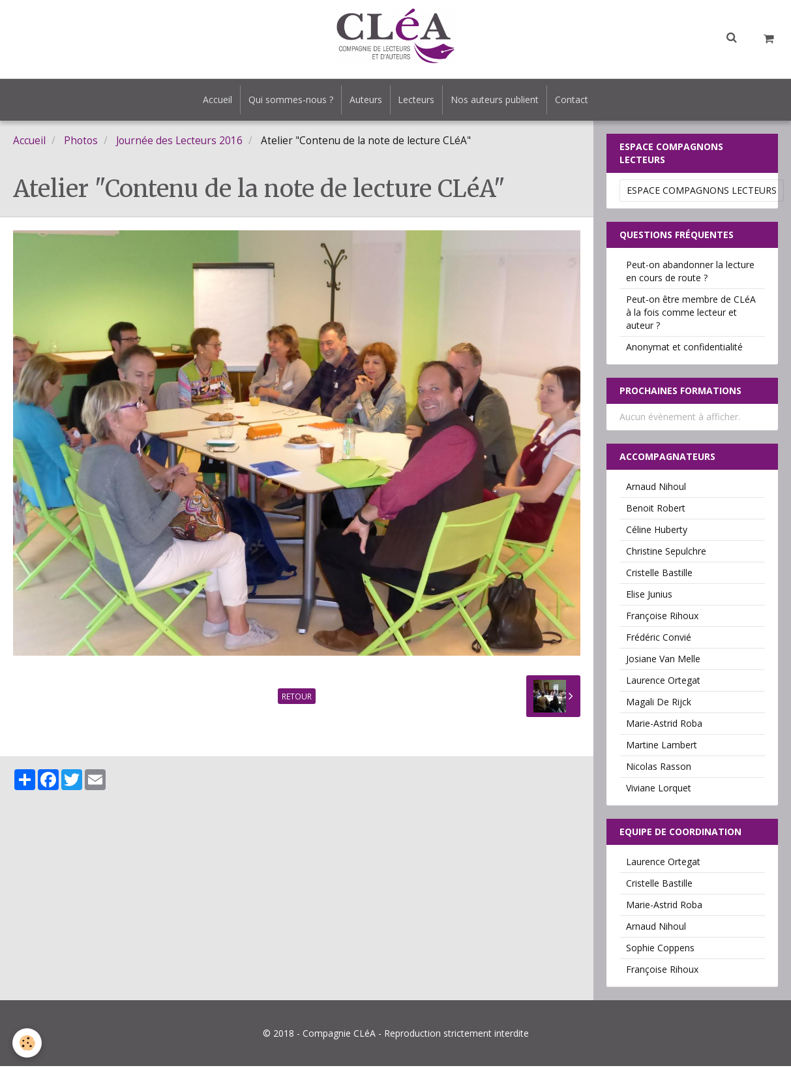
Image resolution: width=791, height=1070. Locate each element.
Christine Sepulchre (666, 555)
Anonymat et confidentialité (684, 350)
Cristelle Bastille (659, 576)
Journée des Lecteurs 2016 (179, 144)
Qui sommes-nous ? (285, 101)
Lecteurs (418, 101)
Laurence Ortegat (663, 684)
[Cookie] (27, 1043)
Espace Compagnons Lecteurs (702, 194)
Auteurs (364, 101)
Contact (582, 101)
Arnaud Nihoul (656, 490)
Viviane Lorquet (658, 792)
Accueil (207, 101)
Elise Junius (649, 598)
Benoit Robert (655, 512)
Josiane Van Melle (663, 662)
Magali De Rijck (658, 705)
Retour (297, 700)
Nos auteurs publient (501, 101)
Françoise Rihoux (662, 619)
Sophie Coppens (660, 951)
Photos (81, 144)
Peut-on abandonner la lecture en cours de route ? (690, 275)
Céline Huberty (656, 533)
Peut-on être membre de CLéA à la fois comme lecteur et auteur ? (691, 316)
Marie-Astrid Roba (664, 727)
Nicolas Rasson (658, 770)
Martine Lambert (661, 748)
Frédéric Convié (658, 641)
